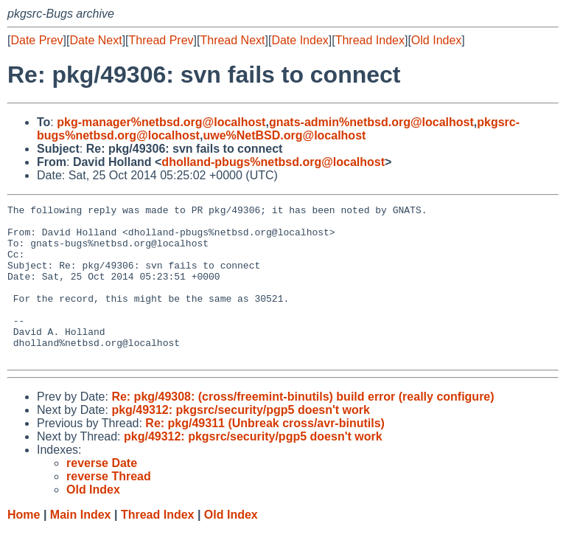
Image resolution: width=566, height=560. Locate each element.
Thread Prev (161, 40)
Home (23, 545)
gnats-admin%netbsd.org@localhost (371, 122)
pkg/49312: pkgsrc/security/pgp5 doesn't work (240, 441)
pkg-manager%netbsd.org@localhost (161, 122)
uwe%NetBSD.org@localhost (284, 135)
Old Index (436, 40)
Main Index (80, 545)
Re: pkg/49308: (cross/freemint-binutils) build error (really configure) (302, 427)
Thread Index (370, 40)
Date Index (299, 40)
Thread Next (232, 40)
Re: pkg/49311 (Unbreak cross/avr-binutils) (265, 454)
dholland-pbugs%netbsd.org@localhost (273, 162)
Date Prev (36, 40)
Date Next (95, 40)
